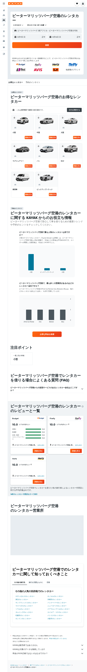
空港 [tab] (49, 582)
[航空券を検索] (4, 10)
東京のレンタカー (22, 599)
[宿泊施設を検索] (4, 15)
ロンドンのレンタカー (24, 619)
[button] (3, 3)
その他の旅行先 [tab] (20, 582)
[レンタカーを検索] (4, 20)
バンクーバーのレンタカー (57, 603)
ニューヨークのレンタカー (57, 606)
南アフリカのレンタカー (38, 665)
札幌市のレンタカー (23, 615)
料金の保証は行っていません (59, 638)
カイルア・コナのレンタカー (58, 612)
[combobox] (19, 25)
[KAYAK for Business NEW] (4, 41)
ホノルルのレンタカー (56, 596)
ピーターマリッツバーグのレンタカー (59, 665)
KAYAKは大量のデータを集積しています (48, 649)
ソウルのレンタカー (23, 609)
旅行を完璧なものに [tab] (37, 582)
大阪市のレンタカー (55, 619)
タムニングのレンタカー (25, 612)
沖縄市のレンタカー (55, 599)
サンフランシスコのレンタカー (27, 603)
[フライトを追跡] (4, 36)
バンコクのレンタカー (56, 615)
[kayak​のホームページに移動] (15, 3)
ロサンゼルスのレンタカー (25, 596)
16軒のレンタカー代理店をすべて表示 (24, 494)
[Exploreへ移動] (4, 31)
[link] (47, 334)
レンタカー (24, 665)
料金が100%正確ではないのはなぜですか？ (48, 653)
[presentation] (83, 406)
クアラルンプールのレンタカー (59, 609)
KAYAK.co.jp (14, 665)
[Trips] (4, 47)
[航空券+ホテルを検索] (4, 25)
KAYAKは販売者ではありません (48, 645)
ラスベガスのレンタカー (25, 606)
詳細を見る (29, 137)
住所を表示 (41, 445)
